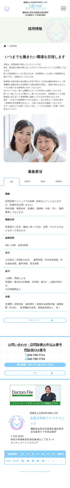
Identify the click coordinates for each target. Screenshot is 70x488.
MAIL (35, 381)
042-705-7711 (37, 358)
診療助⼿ (27, 181)
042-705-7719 (37, 364)
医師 (11, 182)
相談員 (43, 181)
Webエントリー (35, 321)
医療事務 (58, 181)
